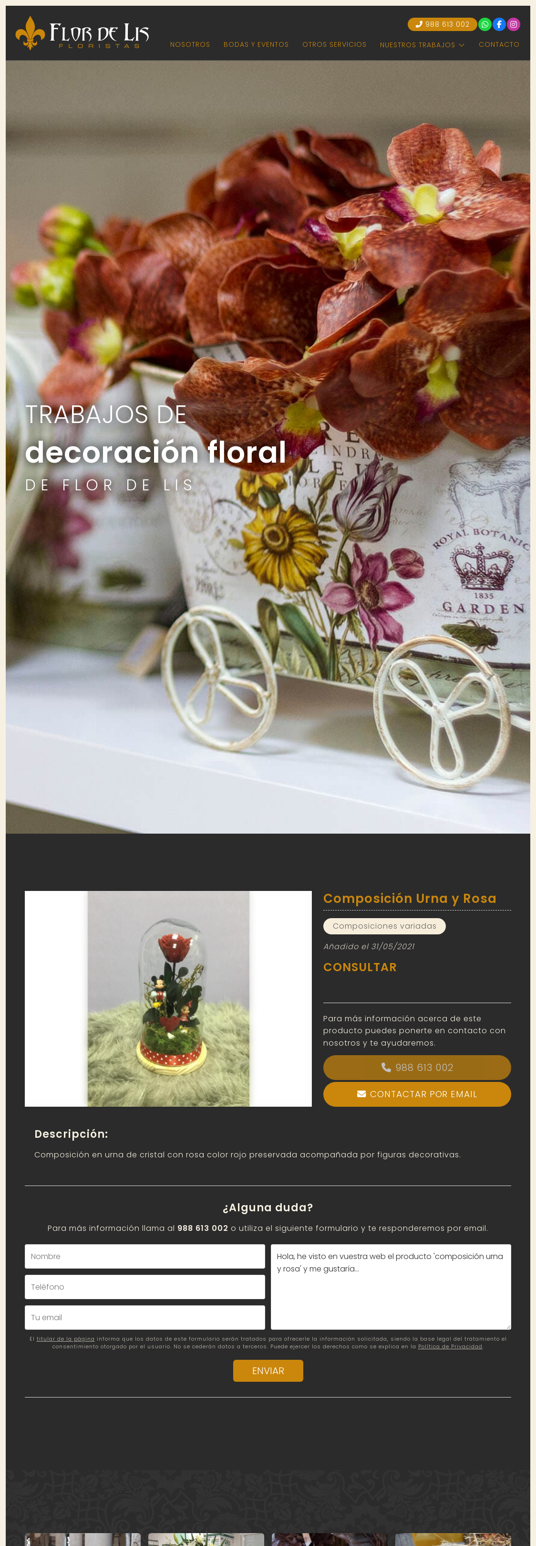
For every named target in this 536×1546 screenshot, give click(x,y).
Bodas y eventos (256, 44)
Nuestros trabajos (417, 45)
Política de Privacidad (450, 1346)
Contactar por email (423, 1094)
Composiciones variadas (385, 926)
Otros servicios (334, 44)
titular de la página (66, 1339)
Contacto (499, 44)
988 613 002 (424, 1067)
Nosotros (190, 44)
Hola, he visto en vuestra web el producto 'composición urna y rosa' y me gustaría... (391, 1287)
